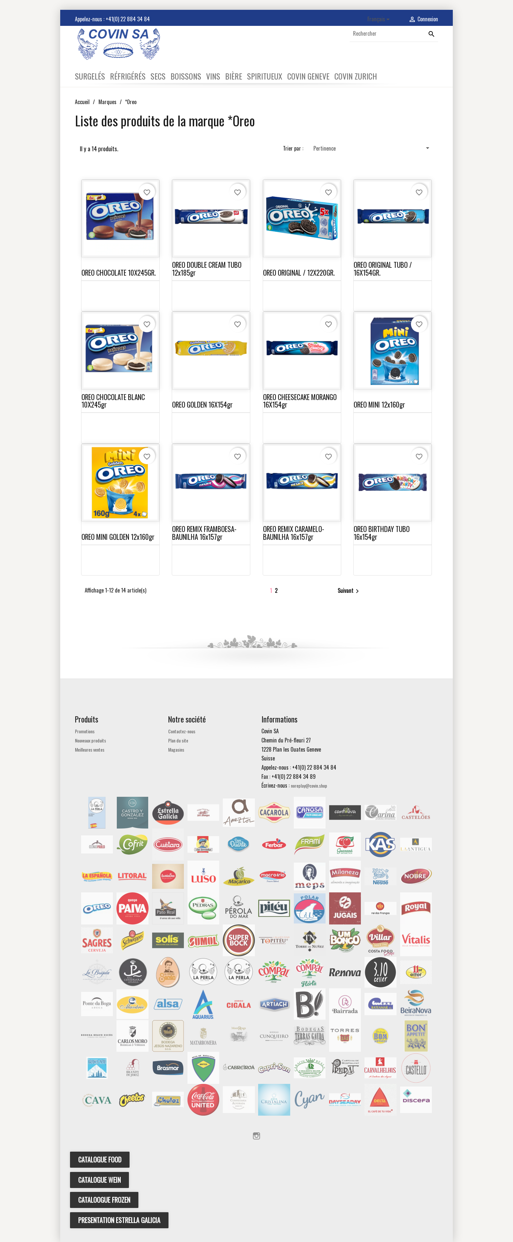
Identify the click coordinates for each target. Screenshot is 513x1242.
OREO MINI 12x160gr (379, 404)
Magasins (176, 749)
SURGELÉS (90, 76)
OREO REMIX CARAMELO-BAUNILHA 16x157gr (293, 532)
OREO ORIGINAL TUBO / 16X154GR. (383, 268)
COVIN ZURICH (355, 76)
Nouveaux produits (90, 740)
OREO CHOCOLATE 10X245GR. (118, 272)
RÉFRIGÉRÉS (128, 76)
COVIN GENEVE (308, 76)
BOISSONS (185, 76)
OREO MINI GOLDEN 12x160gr (117, 537)
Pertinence (372, 148)
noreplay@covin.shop (309, 785)
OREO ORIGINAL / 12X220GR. (299, 272)
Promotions (85, 731)
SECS (158, 76)
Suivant (349, 591)
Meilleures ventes (89, 749)
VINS (213, 76)
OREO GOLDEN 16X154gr (202, 404)
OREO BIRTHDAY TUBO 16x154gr (382, 532)
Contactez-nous (181, 731)
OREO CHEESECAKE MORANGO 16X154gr (300, 401)
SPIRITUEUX (264, 76)
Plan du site (178, 740)
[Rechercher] (394, 34)
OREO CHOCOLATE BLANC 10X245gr (113, 401)
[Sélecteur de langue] (379, 19)
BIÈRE (233, 76)
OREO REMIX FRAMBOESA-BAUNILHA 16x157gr (204, 532)
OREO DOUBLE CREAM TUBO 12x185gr (206, 268)
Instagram (256, 1135)
